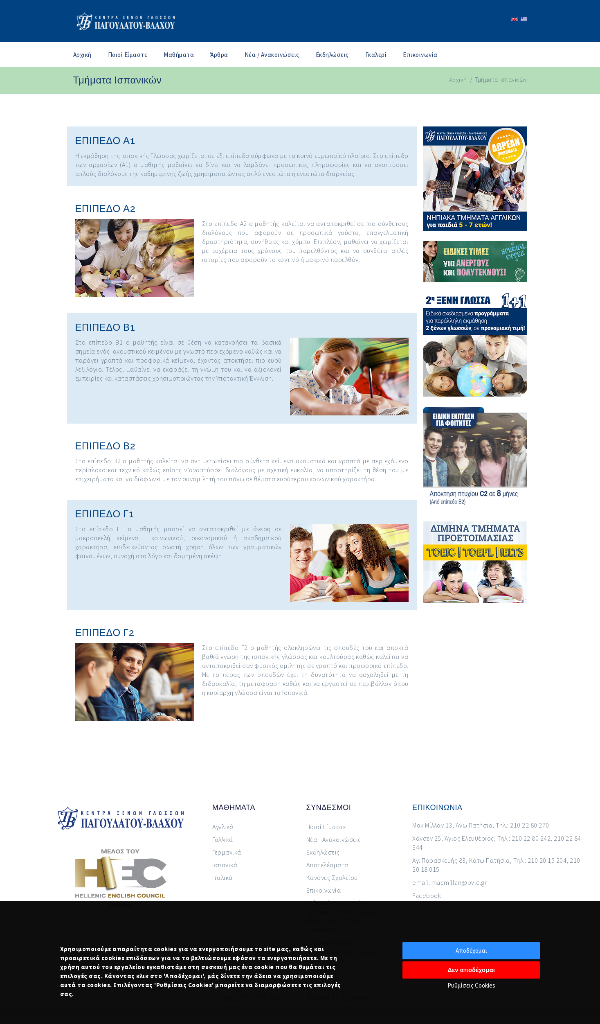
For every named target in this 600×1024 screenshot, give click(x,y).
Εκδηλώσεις (332, 55)
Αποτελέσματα (327, 865)
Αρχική (82, 55)
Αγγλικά (223, 827)
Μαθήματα (179, 55)
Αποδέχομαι (471, 950)
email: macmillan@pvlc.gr (449, 882)
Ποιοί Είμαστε (128, 55)
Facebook (426, 895)
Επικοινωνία (420, 55)
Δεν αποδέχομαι (471, 969)
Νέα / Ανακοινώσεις (272, 55)
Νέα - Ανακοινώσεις (333, 839)
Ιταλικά (222, 877)
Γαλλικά (222, 839)
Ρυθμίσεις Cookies (471, 985)
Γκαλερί (376, 55)
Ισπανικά (224, 865)
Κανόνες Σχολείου (332, 877)
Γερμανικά (226, 852)
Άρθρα (219, 55)
